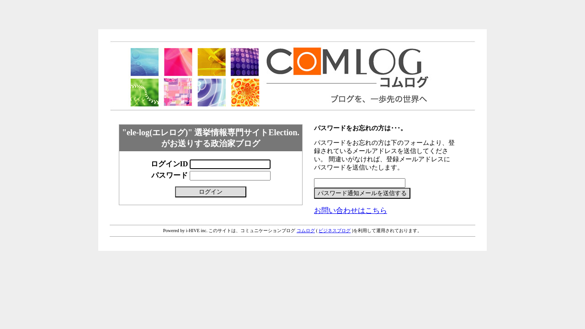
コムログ (306, 230)
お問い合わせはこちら (350, 210)
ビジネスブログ (335, 230)
